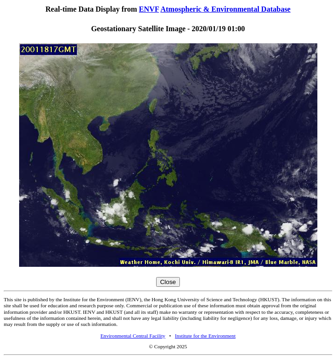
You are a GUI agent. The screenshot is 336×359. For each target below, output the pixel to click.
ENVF (149, 9)
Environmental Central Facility (132, 336)
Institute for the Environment (205, 336)
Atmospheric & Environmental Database (225, 9)
